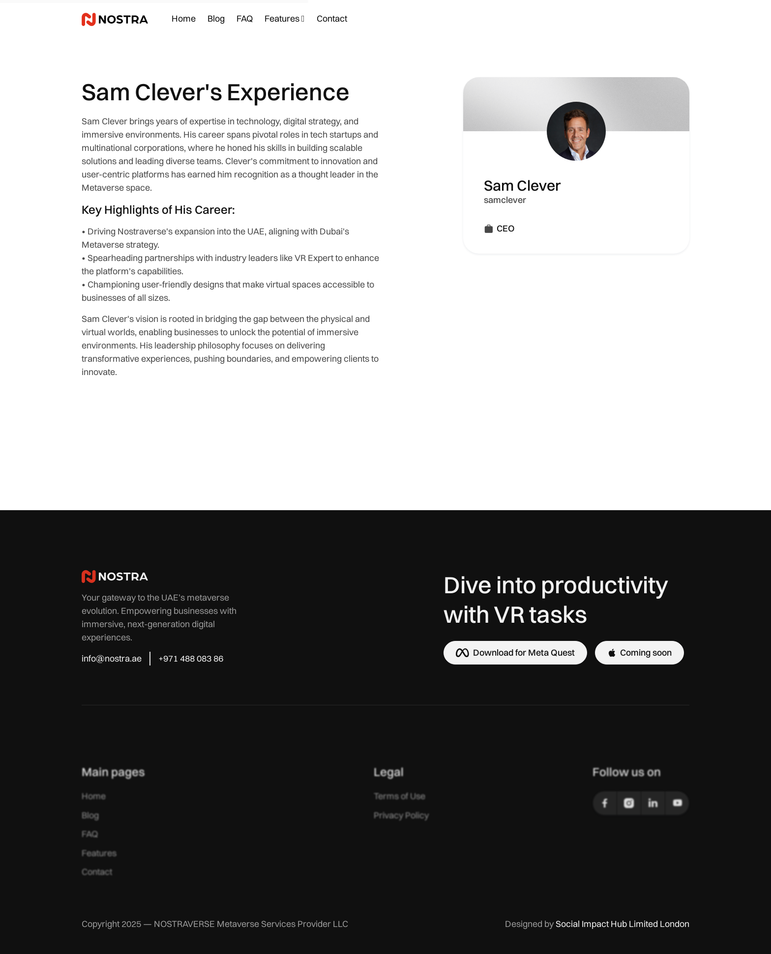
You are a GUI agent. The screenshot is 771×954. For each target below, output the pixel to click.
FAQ (245, 18)
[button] (285, 19)
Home (184, 18)
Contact (332, 18)
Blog (216, 18)
